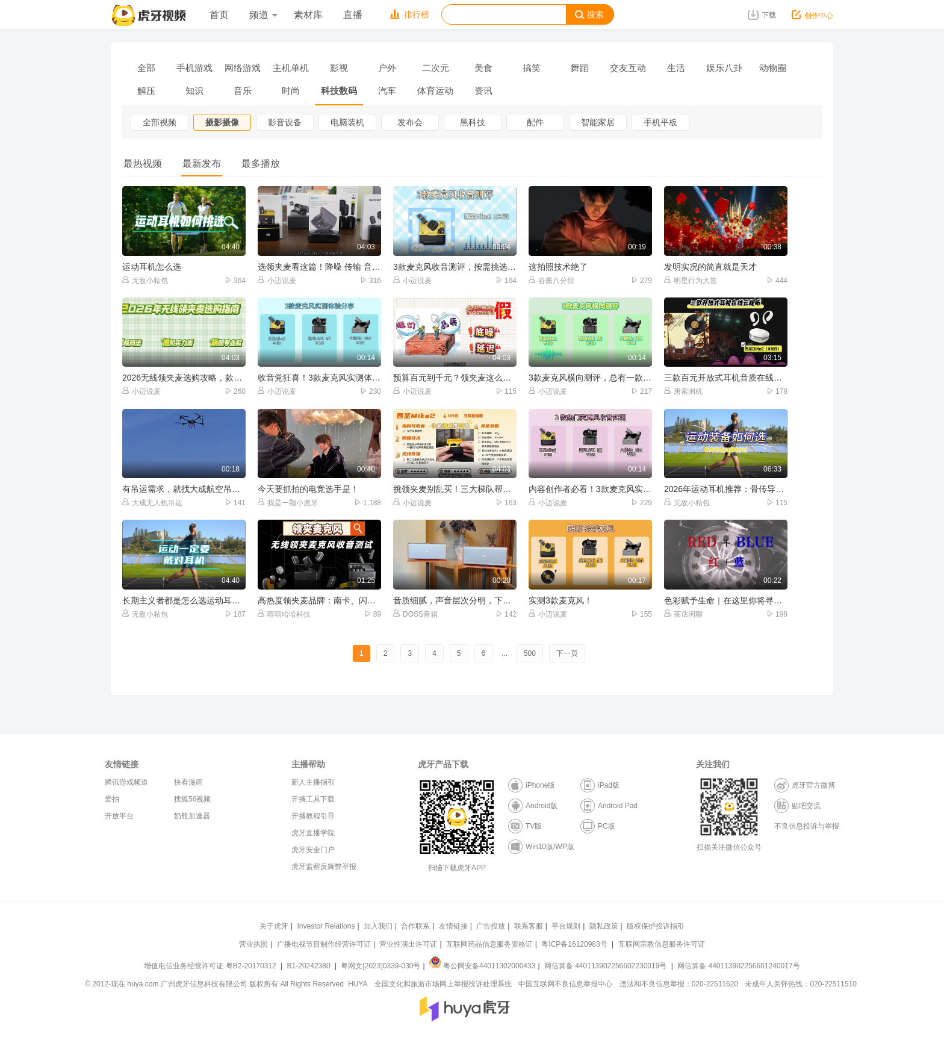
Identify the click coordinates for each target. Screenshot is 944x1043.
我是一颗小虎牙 (288, 502)
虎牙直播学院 (313, 833)
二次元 (435, 68)
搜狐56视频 (192, 799)
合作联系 (415, 926)
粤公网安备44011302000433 (482, 966)
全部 (146, 68)
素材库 (308, 15)
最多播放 (260, 163)
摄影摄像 (222, 122)
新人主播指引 (313, 782)
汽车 (387, 91)
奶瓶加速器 (192, 816)
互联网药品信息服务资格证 (489, 944)
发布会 (410, 122)
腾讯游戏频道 (126, 782)
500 (530, 653)
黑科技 (472, 122)
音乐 (243, 91)
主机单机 (291, 68)
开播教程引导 (313, 816)
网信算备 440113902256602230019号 (605, 966)
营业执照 (253, 944)
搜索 (589, 14)
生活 (676, 68)
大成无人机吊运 (152, 502)
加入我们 (378, 926)
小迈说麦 (277, 280)
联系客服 (528, 926)
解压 (146, 91)
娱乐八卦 (724, 68)
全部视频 (159, 122)
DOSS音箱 (415, 613)
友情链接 (453, 926)
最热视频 (142, 163)
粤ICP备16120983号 (574, 944)
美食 (483, 68)
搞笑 (532, 68)
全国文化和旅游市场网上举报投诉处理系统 (443, 984)
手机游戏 (194, 68)
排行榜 (409, 14)
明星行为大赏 (690, 280)
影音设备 (285, 122)
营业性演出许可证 (408, 944)
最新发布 (201, 163)
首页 (219, 15)
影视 (339, 68)
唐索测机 (683, 391)
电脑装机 (347, 122)
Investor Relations (326, 926)
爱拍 (112, 799)
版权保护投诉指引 (656, 926)
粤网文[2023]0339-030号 (380, 966)
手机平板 (660, 122)
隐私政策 (603, 926)
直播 (352, 15)
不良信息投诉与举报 (806, 826)
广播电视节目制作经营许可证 (324, 944)
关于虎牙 (273, 926)
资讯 (483, 91)
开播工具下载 (313, 799)
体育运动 (435, 91)
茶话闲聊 (683, 613)
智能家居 (598, 122)
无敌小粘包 (145, 280)
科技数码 (339, 91)
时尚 (291, 91)
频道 (263, 15)
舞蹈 (580, 68)
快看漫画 (188, 782)
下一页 (567, 653)
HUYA (357, 984)
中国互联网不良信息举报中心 (565, 984)
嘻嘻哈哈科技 (284, 613)
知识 (194, 91)
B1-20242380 (309, 966)
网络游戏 (243, 68)
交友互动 (628, 68)
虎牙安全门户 (313, 849)
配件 (535, 122)
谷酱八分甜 (551, 280)
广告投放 (490, 926)
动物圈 (772, 68)
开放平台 (119, 816)
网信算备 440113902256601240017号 (738, 966)
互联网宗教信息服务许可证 (661, 944)
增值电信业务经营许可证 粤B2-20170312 (211, 966)
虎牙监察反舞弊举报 (323, 866)
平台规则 (565, 926)
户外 (387, 68)
